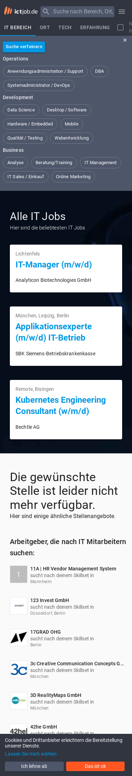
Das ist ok (95, 766)
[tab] (18, 27)
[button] (45, 71)
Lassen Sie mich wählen (31, 754)
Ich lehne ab (34, 766)
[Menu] (46, 11)
